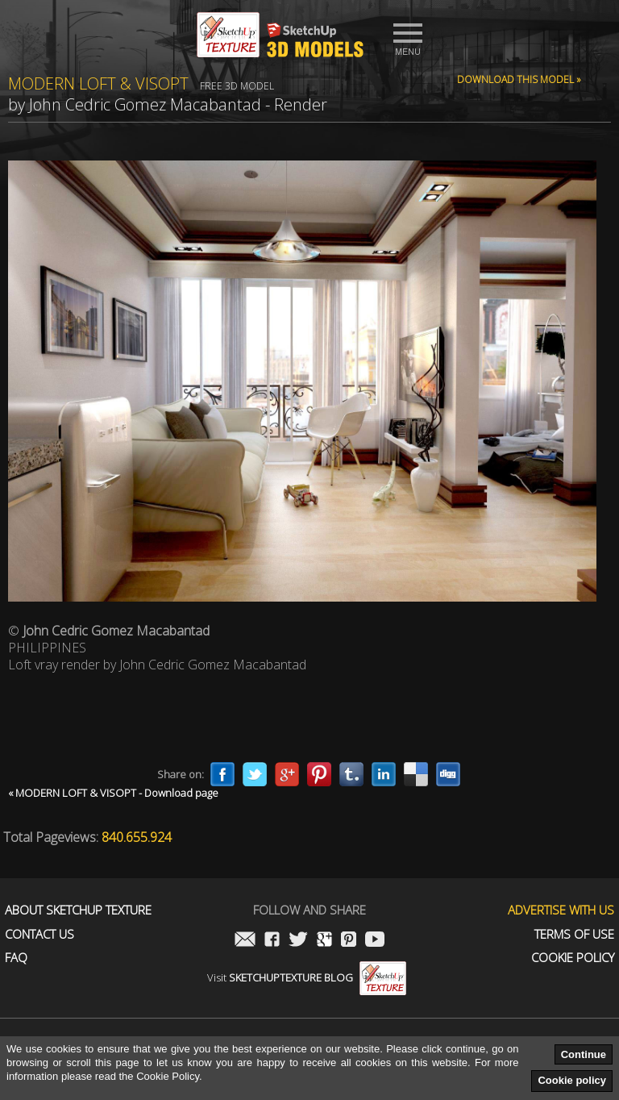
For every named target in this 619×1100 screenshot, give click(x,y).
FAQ (16, 957)
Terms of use (574, 934)
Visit (306, 977)
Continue (583, 1054)
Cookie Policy (572, 957)
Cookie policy (572, 1080)
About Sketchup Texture (78, 910)
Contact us (39, 934)
